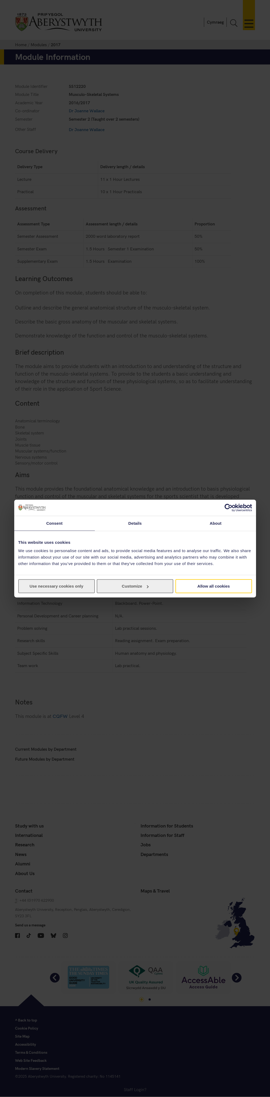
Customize (135, 586)
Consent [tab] (54, 523)
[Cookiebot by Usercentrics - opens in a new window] (228, 507)
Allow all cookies (213, 586)
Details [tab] (135, 523)
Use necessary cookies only (56, 586)
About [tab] (216, 523)
